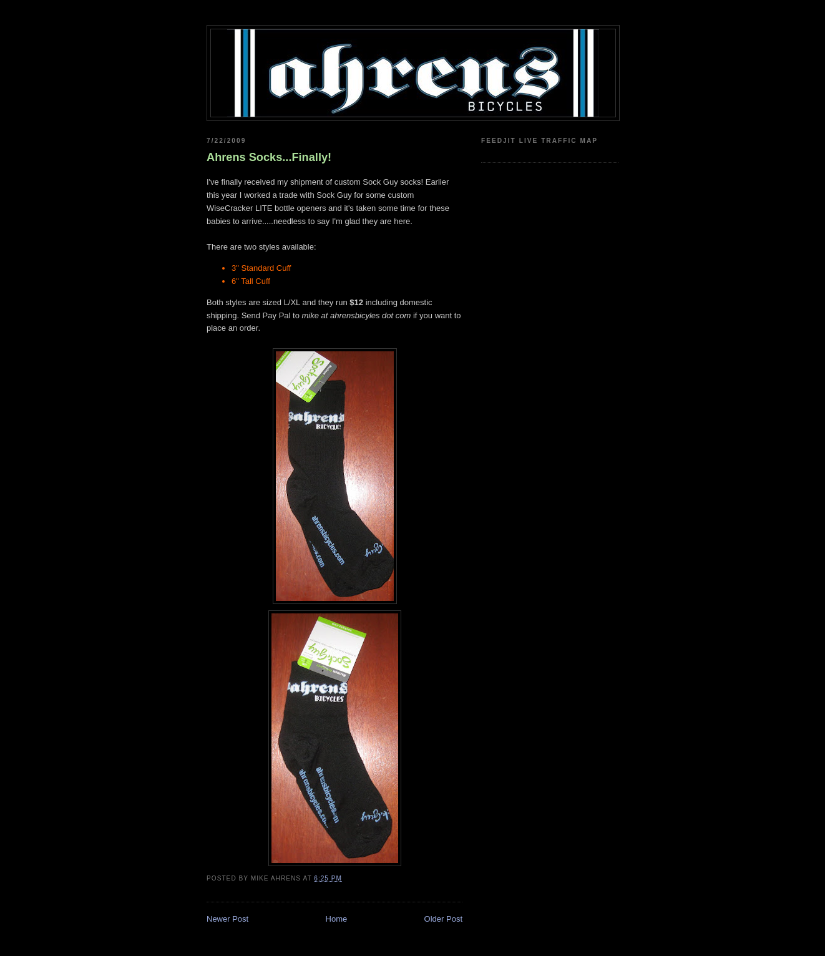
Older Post (443, 919)
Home (337, 919)
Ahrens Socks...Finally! (269, 157)
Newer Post (227, 919)
